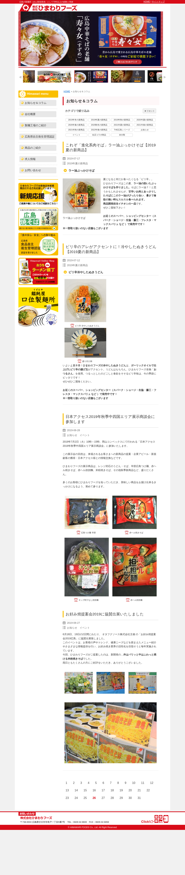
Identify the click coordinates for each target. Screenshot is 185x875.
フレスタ (146, 220)
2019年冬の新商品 (76, 120)
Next (165, 77)
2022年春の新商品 (99, 130)
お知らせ (145, 130)
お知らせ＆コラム (35, 102)
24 (76, 797)
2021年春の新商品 (145, 125)
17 (103, 790)
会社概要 (30, 114)
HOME (146, 1)
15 (85, 790)
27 (103, 797)
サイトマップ (158, 1)
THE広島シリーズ (122, 130)
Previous (20, 77)
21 (139, 790)
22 (148, 790)
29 (121, 797)
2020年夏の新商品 (145, 120)
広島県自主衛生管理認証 (40, 136)
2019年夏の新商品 (99, 120)
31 (139, 797)
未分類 (122, 135)
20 (130, 790)
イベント (76, 135)
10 (133, 782)
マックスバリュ (82, 394)
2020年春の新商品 (76, 125)
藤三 (136, 220)
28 (112, 797)
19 (121, 790)
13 (67, 790)
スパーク (118, 390)
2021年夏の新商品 (122, 125)
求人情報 (30, 159)
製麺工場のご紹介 (35, 125)
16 (94, 790)
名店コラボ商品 (99, 135)
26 (94, 797)
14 (76, 790)
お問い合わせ (33, 170)
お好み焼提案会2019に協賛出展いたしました (105, 614)
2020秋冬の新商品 (99, 125)
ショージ (118, 220)
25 (85, 797)
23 (67, 797)
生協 (128, 220)
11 (142, 782)
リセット (149, 111)
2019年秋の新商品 (122, 120)
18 (112, 790)
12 (151, 782)
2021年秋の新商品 (76, 130)
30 (130, 797)
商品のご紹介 (33, 147)
